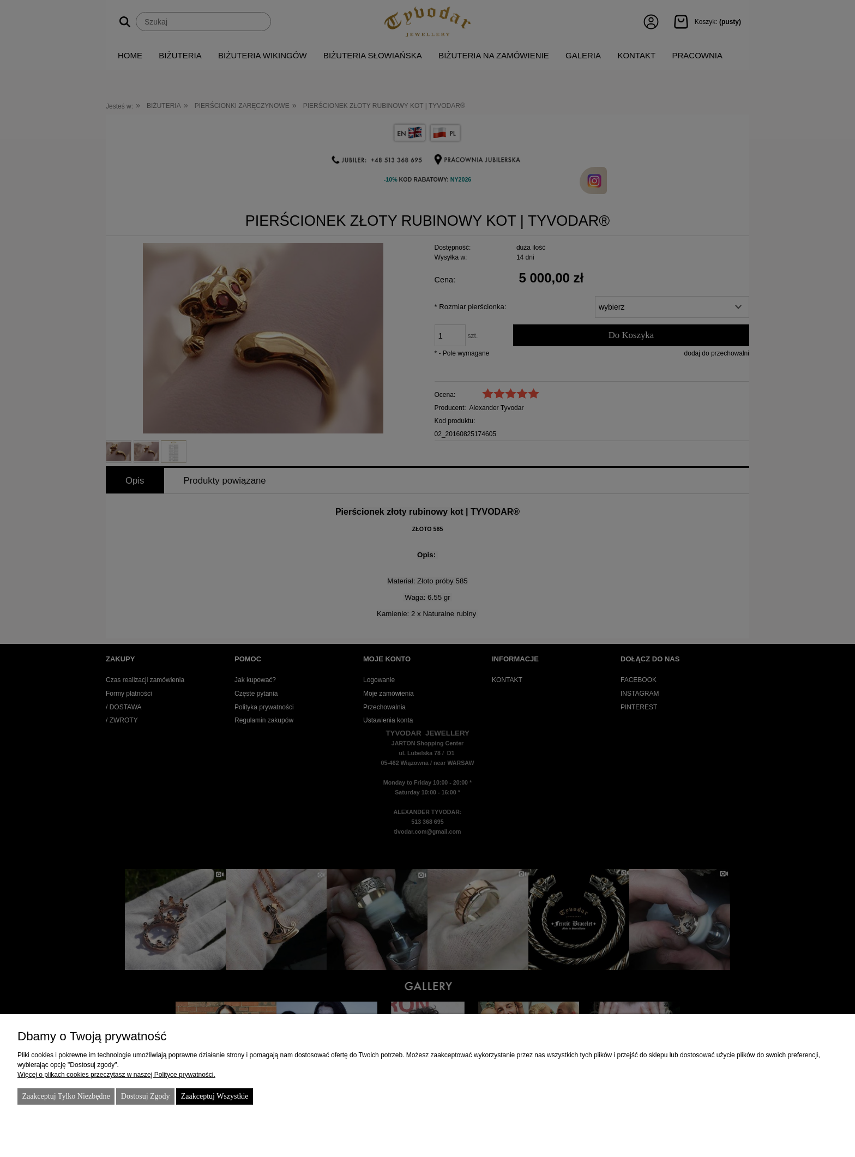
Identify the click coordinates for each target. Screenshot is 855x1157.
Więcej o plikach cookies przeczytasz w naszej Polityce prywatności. (116, 1074)
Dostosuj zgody (145, 1096)
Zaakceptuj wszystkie (215, 1096)
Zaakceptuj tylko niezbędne (66, 1096)
